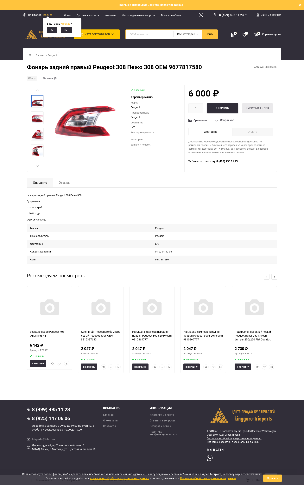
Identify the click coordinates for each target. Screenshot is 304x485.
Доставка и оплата (88, 15)
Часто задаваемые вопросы (138, 15)
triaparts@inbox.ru (43, 439)
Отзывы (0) (50, 78)
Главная (108, 414)
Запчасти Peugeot (46, 55)
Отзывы (64, 182)
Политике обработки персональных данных (233, 442)
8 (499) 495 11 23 (231, 15)
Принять (272, 478)
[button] (37, 166)
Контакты (110, 15)
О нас (67, 15)
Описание (40, 182)
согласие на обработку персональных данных (119, 478)
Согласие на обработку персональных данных (234, 438)
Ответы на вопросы (162, 420)
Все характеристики (142, 132)
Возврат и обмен (171, 15)
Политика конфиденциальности (163, 433)
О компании (110, 420)
